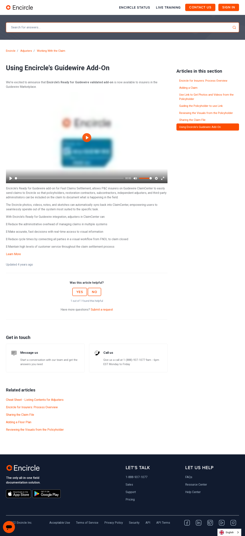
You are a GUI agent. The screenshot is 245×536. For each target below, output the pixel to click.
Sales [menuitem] (129, 484)
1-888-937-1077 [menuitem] (136, 477)
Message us (29, 352)
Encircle (10, 50)
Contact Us (200, 7)
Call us (108, 352)
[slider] (69, 178)
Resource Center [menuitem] (196, 484)
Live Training (168, 7)
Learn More (13, 254)
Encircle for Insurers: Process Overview (32, 407)
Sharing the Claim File (20, 414)
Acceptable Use (59, 522)
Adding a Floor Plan (18, 422)
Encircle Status (134, 7)
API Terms (163, 522)
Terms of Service (87, 522)
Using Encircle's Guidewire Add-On (200, 127)
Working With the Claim (51, 50)
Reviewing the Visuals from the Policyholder (35, 429)
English (226, 532)
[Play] (11, 178)
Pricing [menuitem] (130, 499)
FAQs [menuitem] (188, 477)
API (148, 522)
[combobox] (122, 27)
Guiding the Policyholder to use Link (201, 106)
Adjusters (26, 50)
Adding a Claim (188, 87)
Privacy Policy (113, 522)
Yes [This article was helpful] (79, 292)
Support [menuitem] (131, 492)
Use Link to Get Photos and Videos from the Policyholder (206, 97)
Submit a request (102, 309)
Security (134, 522)
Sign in (228, 7)
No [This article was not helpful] (94, 292)
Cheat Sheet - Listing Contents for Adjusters (35, 400)
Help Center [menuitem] (193, 492)
